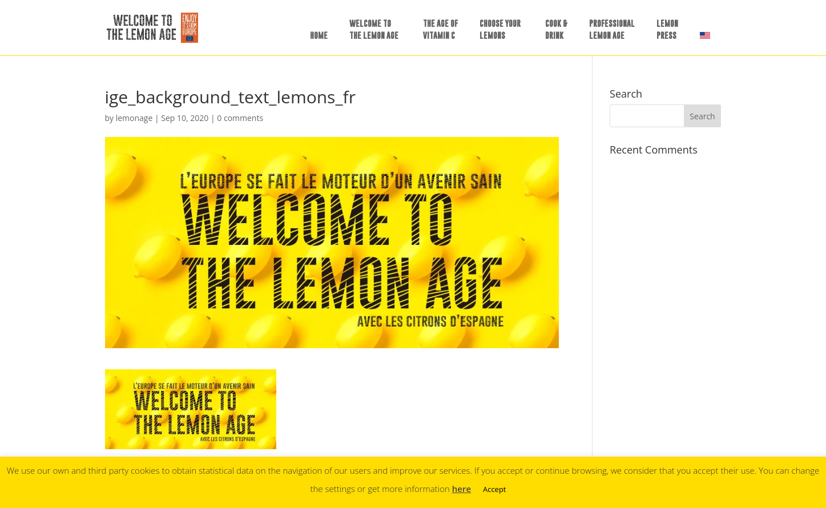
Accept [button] (494, 489)
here (461, 488)
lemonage (134, 117)
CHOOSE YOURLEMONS (500, 29)
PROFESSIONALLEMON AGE (612, 29)
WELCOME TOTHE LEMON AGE (373, 29)
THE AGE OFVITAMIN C (440, 29)
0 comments (240, 117)
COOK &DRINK (556, 29)
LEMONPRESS (667, 29)
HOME (319, 35)
